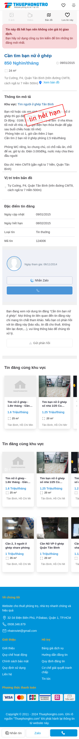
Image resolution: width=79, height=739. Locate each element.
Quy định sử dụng (14, 667)
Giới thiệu (8, 648)
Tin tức (46, 678)
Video (30, 17)
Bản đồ (48, 17)
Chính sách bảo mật (15, 661)
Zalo (38, 733)
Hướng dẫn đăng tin (55, 654)
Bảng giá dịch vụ (53, 648)
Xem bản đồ (49, 82)
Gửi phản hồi (39, 343)
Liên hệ (7, 674)
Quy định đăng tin (53, 661)
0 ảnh (12, 17)
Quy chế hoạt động (14, 654)
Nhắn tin (13, 733)
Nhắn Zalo (39, 280)
